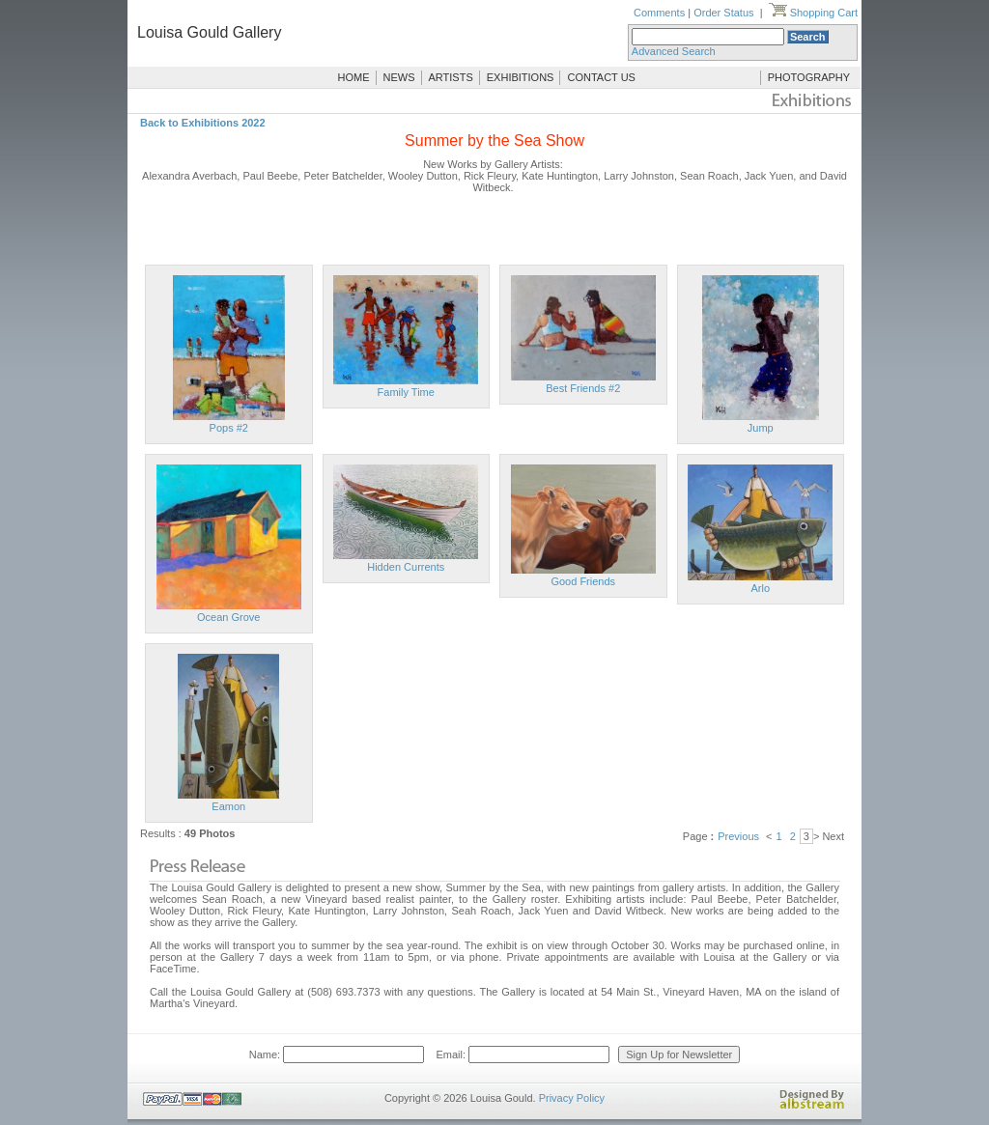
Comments (659, 12)
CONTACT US (601, 77)
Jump (761, 428)
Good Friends (583, 581)
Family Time (406, 392)
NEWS (399, 77)
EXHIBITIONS (520, 77)
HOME (354, 77)
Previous (738, 836)
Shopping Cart (813, 12)
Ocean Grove (228, 617)
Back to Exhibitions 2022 (203, 122)
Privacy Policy (572, 1098)
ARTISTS (451, 77)
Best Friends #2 (583, 388)
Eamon (228, 806)
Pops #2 (229, 428)
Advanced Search (674, 51)
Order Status (723, 12)
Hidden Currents (405, 567)
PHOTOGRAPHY (809, 77)
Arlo (760, 588)
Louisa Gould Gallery (209, 32)
